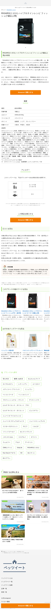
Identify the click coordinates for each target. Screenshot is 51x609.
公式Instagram (6, 598)
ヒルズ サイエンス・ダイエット (13, 410)
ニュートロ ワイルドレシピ (12, 416)
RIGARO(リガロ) (11, 10)
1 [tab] (25, 48)
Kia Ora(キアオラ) (9, 453)
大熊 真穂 (10, 267)
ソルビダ (36, 426)
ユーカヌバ (36, 384)
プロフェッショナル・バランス (13, 400)
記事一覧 (4, 588)
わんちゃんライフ (34, 378)
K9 (21, 453)
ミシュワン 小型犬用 (7, 350)
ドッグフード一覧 (7, 581)
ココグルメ (22, 437)
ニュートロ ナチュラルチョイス (13, 421)
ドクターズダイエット (10, 426)
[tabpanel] (25, 31)
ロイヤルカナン (8, 384)
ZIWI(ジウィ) (7, 447)
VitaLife (19, 447)
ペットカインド (23, 394)
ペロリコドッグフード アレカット (33, 350)
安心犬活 (6, 378)
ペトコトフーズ (8, 394)
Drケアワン (6, 458)
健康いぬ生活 (18, 378)
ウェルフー (6, 442)
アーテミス (29, 442)
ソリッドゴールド (9, 431)
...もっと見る (44, 273)
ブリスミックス (34, 400)
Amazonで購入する (25, 92)
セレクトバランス (26, 431)
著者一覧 (4, 592)
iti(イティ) (31, 453)
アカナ (17, 442)
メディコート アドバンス (11, 389)
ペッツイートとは (7, 578)
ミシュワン (28, 389)
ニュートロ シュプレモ (37, 421)
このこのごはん (8, 437)
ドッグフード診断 (7, 585)
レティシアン (22, 384)
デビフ (25, 426)
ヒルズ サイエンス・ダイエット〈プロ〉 (16, 405)
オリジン (34, 437)
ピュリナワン (33, 410)
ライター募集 (5, 601)
